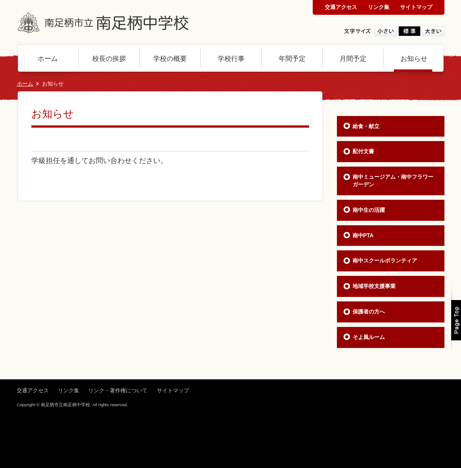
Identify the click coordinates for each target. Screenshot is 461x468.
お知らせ (414, 58)
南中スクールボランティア (385, 261)
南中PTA (363, 235)
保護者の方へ (369, 312)
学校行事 (231, 58)
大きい (433, 31)
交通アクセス (341, 7)
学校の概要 (170, 58)
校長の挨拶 (109, 58)
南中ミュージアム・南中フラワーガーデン (393, 181)
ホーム (48, 58)
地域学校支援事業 (374, 286)
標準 (409, 31)
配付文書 (363, 151)
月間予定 (353, 58)
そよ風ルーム (369, 337)
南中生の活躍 (369, 210)
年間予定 (292, 58)
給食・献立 (366, 126)
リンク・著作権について (117, 390)
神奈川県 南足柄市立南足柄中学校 (104, 23)
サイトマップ (416, 7)
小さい (386, 31)
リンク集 (378, 7)
